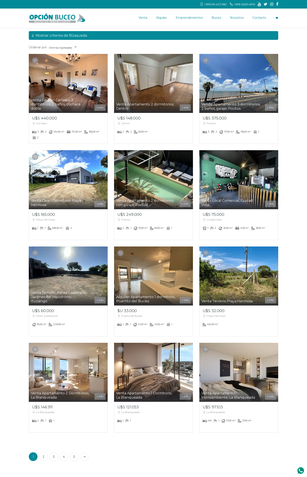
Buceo (216, 18)
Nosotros (237, 18)
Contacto (259, 18)
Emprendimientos (189, 18)
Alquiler (161, 18)
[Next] (84, 456)
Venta (143, 18)
